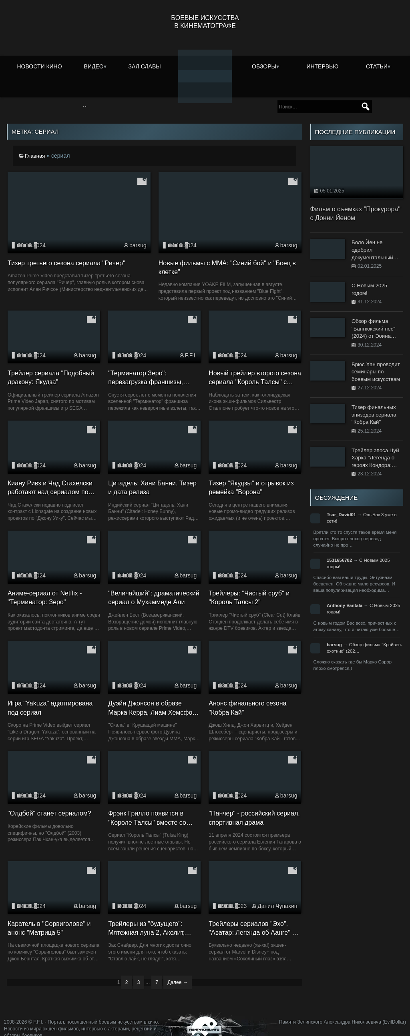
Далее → (177, 971)
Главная (35, 144)
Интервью (322, 65)
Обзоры (264, 65)
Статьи (377, 65)
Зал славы (145, 65)
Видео (94, 65)
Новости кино (39, 65)
